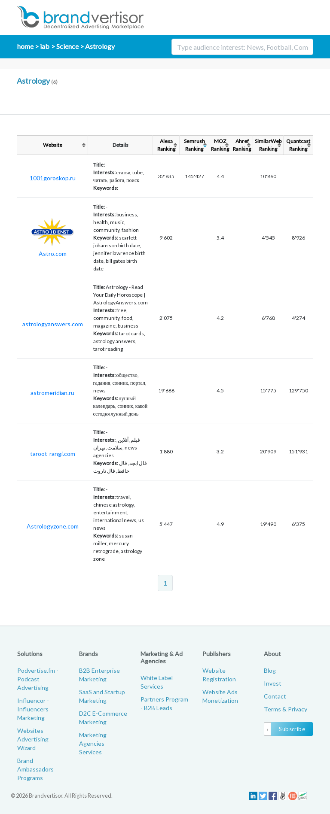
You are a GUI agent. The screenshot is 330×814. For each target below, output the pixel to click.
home (25, 46)
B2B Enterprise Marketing (99, 675)
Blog (270, 670)
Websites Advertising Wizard (33, 739)
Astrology (100, 46)
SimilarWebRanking (268, 145)
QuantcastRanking (298, 145)
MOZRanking (220, 145)
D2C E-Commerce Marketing (103, 718)
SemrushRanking (194, 145)
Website (52, 145)
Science (67, 46)
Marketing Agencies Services (93, 743)
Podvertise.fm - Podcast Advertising (37, 679)
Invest (272, 683)
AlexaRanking (166, 145)
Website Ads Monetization (220, 696)
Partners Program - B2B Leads (164, 703)
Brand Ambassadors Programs (35, 769)
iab (44, 46)
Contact (275, 696)
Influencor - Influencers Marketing (33, 709)
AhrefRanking (242, 145)
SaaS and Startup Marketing (102, 696)
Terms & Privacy (285, 709)
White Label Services (157, 682)
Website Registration (219, 675)
